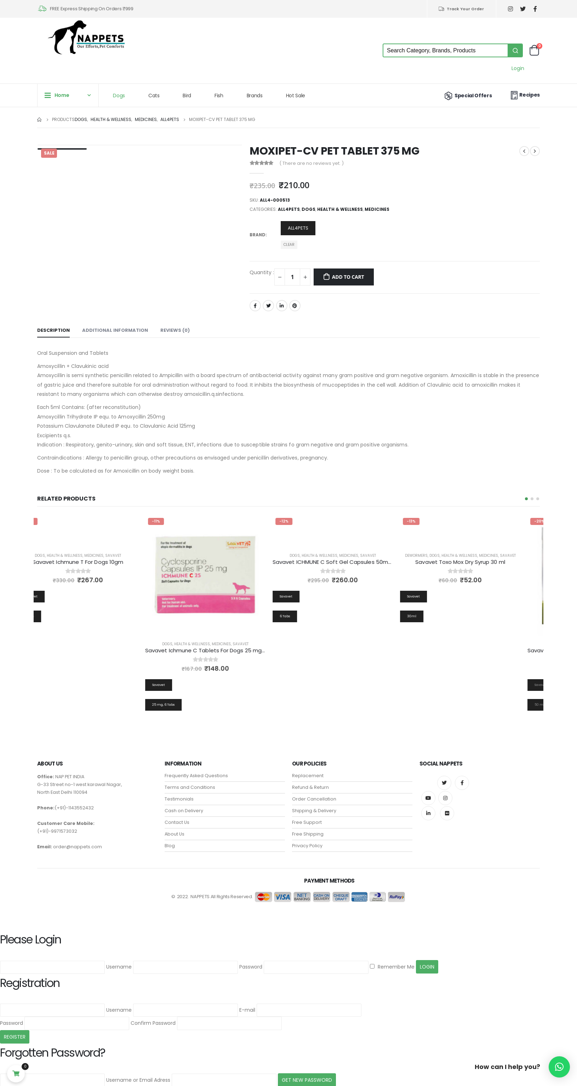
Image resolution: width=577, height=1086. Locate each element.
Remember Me (392, 961)
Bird (187, 95)
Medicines (377, 209)
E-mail (247, 1004)
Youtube (428, 793)
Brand (257, 235)
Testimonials (179, 794)
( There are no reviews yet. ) (311, 163)
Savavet (133, 555)
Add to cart (348, 276)
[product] (225, 575)
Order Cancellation (314, 794)
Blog (170, 841)
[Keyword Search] (445, 50)
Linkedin (428, 808)
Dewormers (435, 555)
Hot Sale (295, 95)
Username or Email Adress (138, 1075)
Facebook (255, 305)
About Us (174, 829)
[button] (526, 499)
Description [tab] (53, 330)
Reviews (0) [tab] (175, 330)
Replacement (308, 771)
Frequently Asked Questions (196, 771)
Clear (289, 244)
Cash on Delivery (184, 806)
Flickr (447, 808)
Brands (255, 95)
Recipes (524, 95)
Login (518, 68)
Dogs (119, 95)
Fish (219, 95)
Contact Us (177, 817)
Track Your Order (461, 9)
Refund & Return (310, 782)
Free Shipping (308, 829)
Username (119, 961)
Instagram (445, 793)
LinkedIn (281, 305)
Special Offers (467, 95)
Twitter (268, 305)
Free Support (307, 817)
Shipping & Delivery (314, 806)
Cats (154, 95)
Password (250, 961)
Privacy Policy (307, 841)
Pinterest (295, 305)
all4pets (289, 209)
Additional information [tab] (115, 330)
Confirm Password (153, 1018)
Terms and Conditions (190, 782)
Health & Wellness (340, 209)
